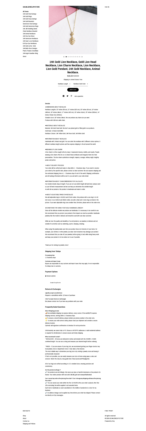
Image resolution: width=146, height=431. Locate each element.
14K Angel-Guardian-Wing (30, 53)
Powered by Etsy (110, 421)
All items (26, 11)
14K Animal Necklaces (29, 34)
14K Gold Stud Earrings (29, 14)
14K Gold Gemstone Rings (30, 26)
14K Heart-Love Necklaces (30, 41)
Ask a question (78, 96)
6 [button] (75, 56)
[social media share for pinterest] (72, 96)
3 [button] (70, 56)
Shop (24, 416)
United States (75, 79)
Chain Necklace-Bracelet (30, 31)
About (24, 56)
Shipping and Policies (29, 424)
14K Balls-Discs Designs (30, 48)
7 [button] (77, 56)
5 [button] (73, 56)
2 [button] (68, 56)
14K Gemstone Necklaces (30, 38)
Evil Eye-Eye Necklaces (30, 43)
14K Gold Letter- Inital (29, 46)
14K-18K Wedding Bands (30, 29)
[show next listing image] (82, 57)
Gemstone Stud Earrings (30, 24)
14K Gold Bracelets (28, 21)
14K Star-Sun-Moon (28, 36)
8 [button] (79, 56)
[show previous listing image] (63, 57)
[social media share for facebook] (64, 96)
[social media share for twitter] (68, 96)
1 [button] (66, 56)
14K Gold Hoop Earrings (30, 19)
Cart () (107, 7)
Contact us (26, 421)
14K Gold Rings (27, 16)
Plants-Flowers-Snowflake (30, 51)
